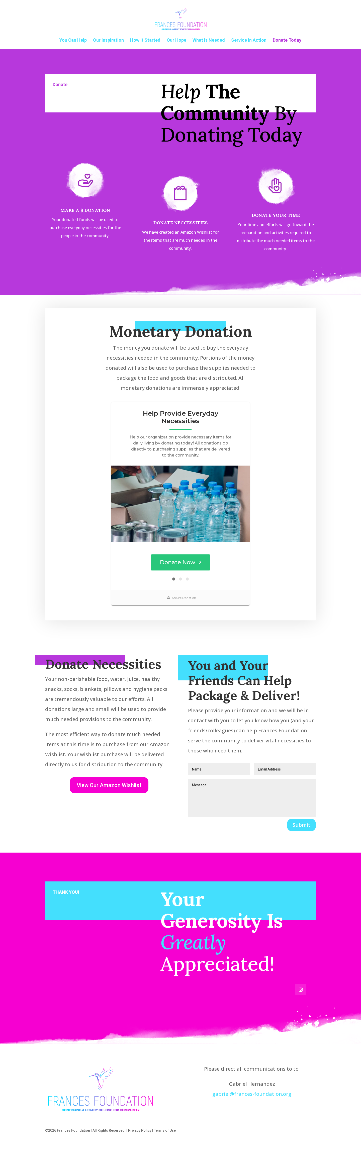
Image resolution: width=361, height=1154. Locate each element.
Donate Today (287, 40)
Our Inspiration (108, 40)
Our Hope (176, 40)
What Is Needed (209, 40)
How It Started (145, 40)
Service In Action (248, 40)
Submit (301, 824)
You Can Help (73, 40)
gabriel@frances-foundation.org (251, 1094)
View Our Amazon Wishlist (109, 785)
